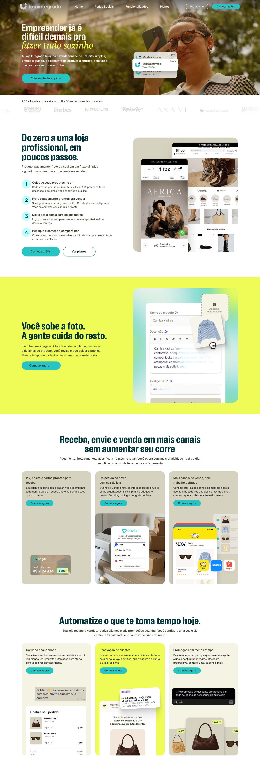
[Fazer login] (197, 6)
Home (79, 6)
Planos (165, 6)
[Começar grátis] (226, 6)
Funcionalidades (137, 6)
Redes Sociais (104, 6)
